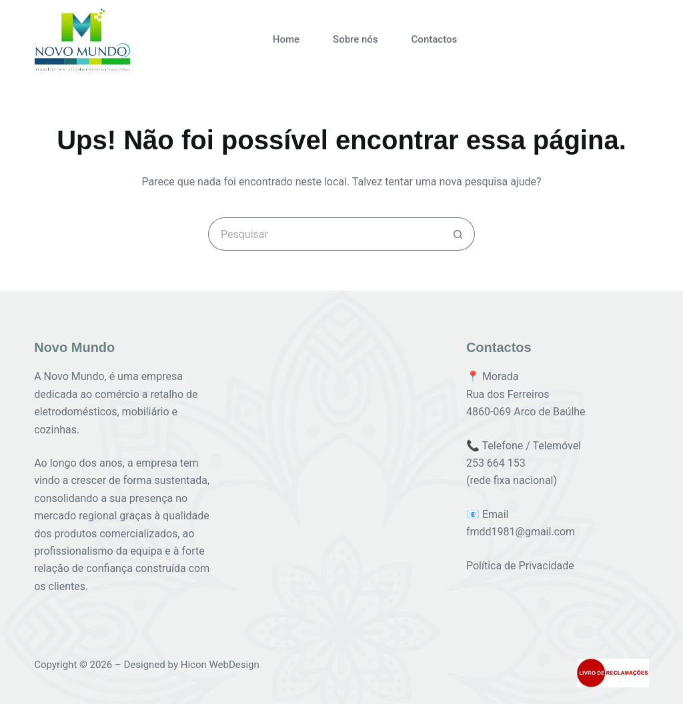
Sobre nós (355, 39)
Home (286, 39)
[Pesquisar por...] (325, 234)
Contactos (435, 39)
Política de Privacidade (520, 565)
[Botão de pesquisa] (458, 234)
